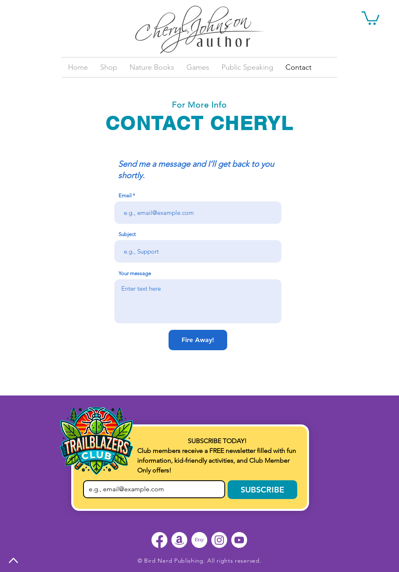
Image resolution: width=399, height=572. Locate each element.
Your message (134, 273)
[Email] (151, 489)
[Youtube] (239, 540)
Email (125, 195)
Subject (127, 234)
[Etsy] (199, 540)
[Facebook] (159, 540)
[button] (370, 17)
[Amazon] (179, 540)
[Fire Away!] (198, 340)
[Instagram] (219, 540)
